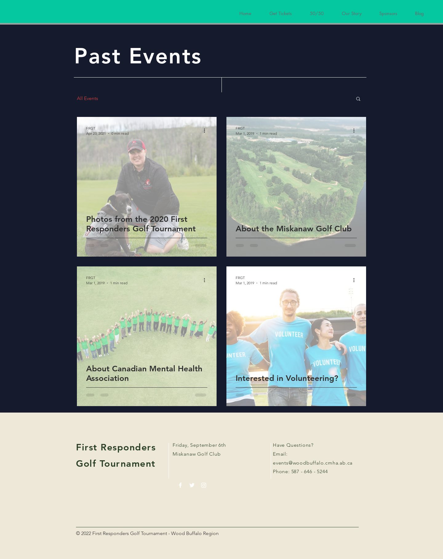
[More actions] (206, 130)
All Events (87, 98)
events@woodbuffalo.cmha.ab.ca (313, 463)
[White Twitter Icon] (192, 485)
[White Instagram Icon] (203, 485)
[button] (358, 99)
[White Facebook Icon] (180, 485)
